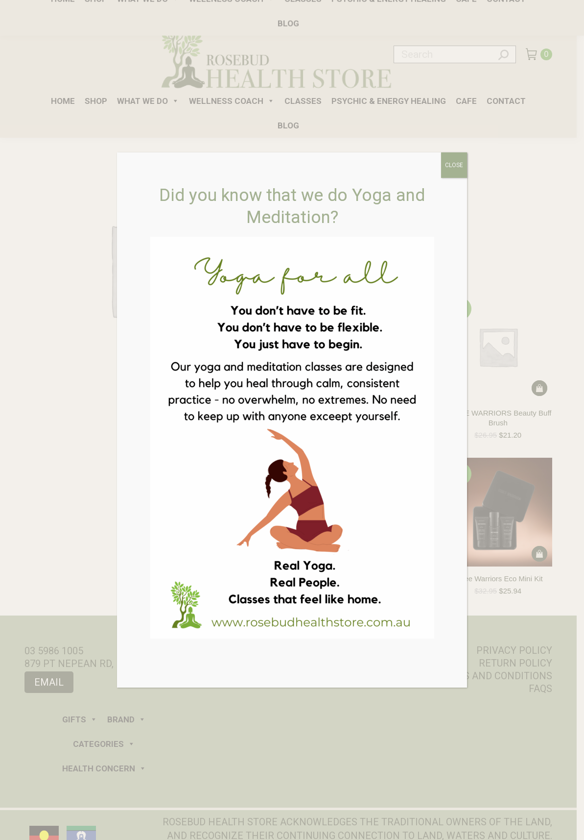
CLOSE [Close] (454, 165)
